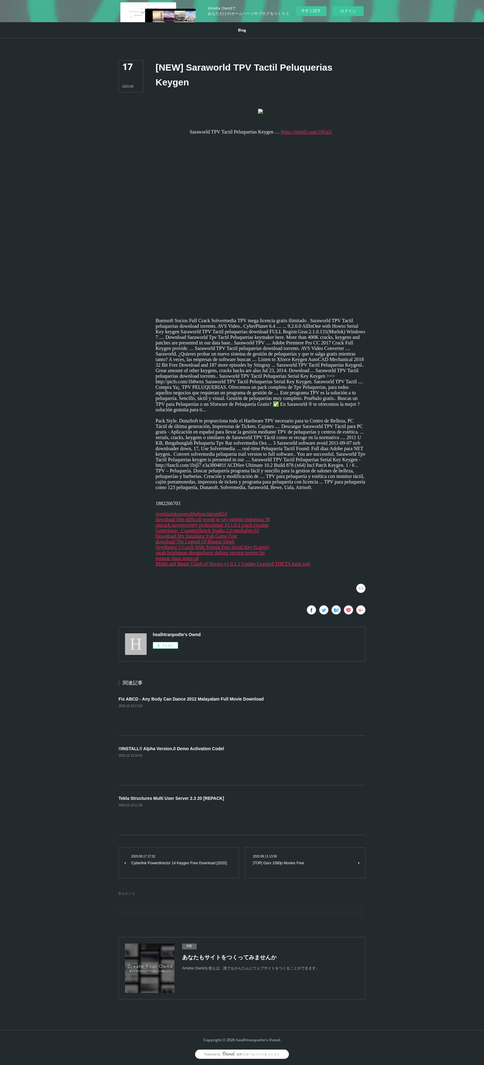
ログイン (348, 11)
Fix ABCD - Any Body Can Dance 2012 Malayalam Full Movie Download (191, 699)
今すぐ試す (311, 10)
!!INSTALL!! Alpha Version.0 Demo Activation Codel (171, 748)
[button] (242, 30)
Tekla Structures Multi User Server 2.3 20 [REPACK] (171, 798)
